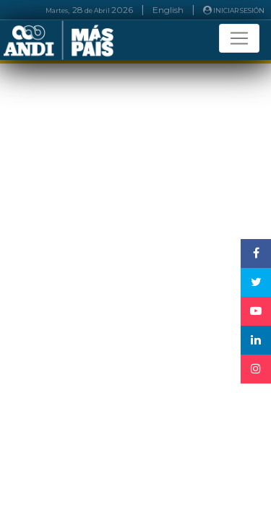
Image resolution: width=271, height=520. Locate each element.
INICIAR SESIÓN (233, 10)
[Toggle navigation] (239, 38)
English (168, 9)
